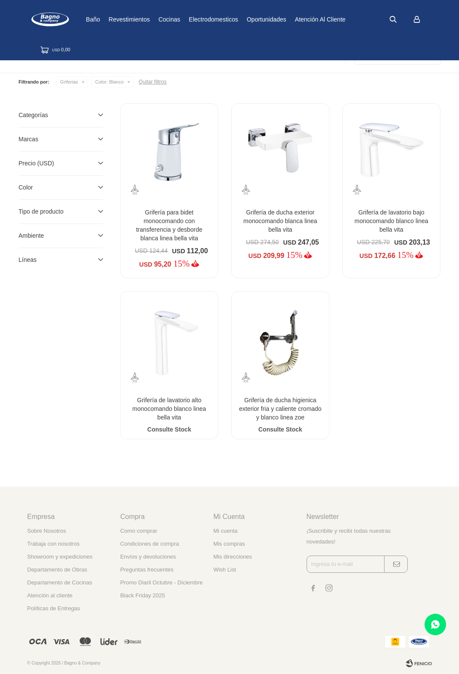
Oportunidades (295, 19)
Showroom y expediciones (60, 556)
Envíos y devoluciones (148, 556)
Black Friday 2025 (142, 595)
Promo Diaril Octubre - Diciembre (161, 582)
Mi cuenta (225, 531)
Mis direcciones (232, 556)
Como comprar (138, 531)
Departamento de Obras (57, 569)
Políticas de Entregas (53, 608)
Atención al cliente (348, 19)
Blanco (109, 81)
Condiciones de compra (149, 543)
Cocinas (198, 19)
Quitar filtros (153, 82)
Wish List (224, 569)
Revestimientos (157, 19)
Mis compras (229, 543)
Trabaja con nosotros (53, 543)
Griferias (69, 81)
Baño (121, 19)
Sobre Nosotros (46, 531)
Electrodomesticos (241, 19)
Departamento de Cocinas (59, 582)
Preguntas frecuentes (147, 569)
